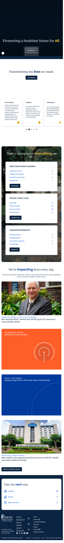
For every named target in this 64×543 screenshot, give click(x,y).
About (35, 517)
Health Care (15, 218)
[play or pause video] (2, 53)
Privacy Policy (36, 538)
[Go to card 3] (33, 129)
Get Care (36, 524)
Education (15, 186)
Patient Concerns (38, 532)
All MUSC (30, 50)
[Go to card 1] (29, 129)
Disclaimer (28, 538)
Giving (35, 527)
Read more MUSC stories (11, 469)
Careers (36, 519)
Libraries (36, 529)
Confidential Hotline (39, 522)
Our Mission (31, 78)
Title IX (43, 538)
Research (14, 249)
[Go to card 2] (31, 129)
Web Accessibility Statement (53, 538)
